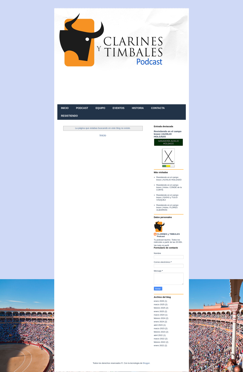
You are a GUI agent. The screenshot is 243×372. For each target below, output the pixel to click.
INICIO (65, 108)
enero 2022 (159, 345)
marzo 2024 (159, 315)
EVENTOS (118, 108)
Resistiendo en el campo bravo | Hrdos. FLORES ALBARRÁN (167, 207)
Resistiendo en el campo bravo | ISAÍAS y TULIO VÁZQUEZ (167, 197)
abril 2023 (158, 325)
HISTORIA (138, 108)
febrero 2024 (159, 318)
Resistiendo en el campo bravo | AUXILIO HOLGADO (167, 134)
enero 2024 (159, 321)
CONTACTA (158, 108)
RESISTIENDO (69, 116)
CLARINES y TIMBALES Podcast (168, 235)
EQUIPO (100, 108)
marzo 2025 (159, 304)
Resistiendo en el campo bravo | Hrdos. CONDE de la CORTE (169, 187)
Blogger (146, 363)
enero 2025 (159, 311)
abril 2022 (158, 335)
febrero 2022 (159, 342)
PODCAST (82, 108)
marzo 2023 (159, 328)
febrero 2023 (159, 332)
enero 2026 (159, 301)
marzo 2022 (159, 338)
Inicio (102, 135)
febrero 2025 (159, 308)
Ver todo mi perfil (161, 245)
